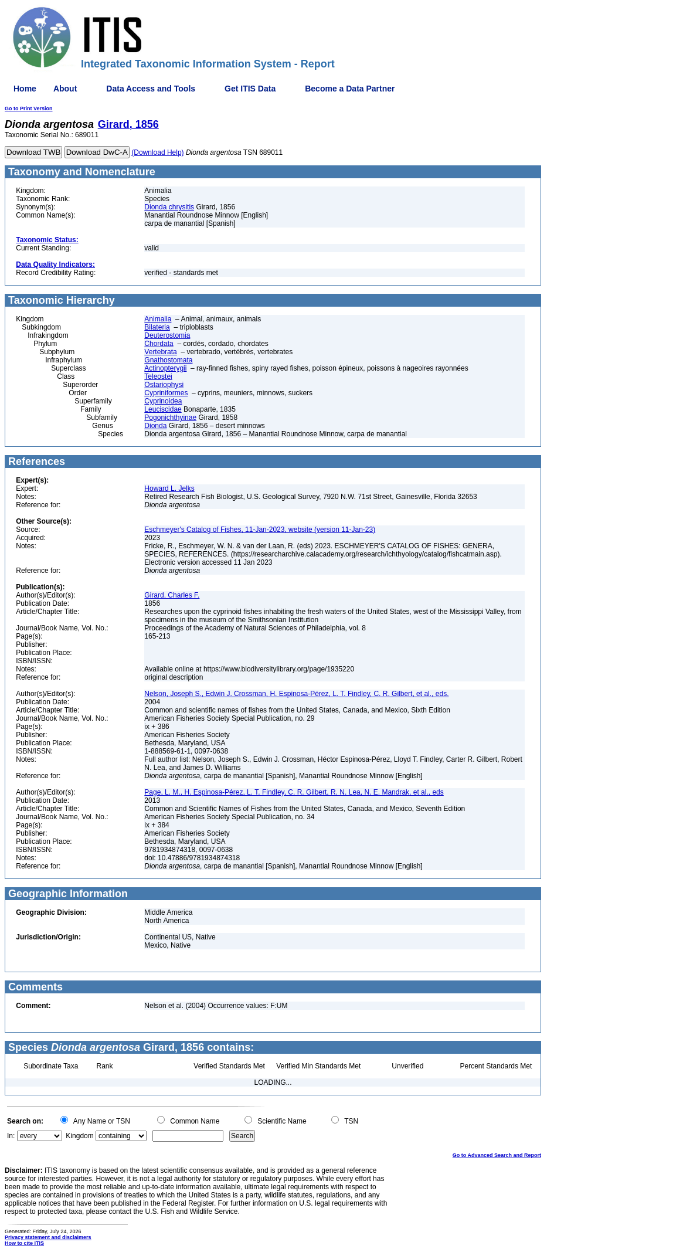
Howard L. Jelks (169, 488)
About (65, 88)
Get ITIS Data (250, 88)
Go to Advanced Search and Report (497, 1155)
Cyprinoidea (163, 401)
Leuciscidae (162, 409)
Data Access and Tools (150, 88)
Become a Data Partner (350, 88)
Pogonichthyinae (170, 417)
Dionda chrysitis (169, 207)
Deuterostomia (167, 335)
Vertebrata (160, 352)
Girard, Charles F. (171, 595)
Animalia (157, 319)
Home (24, 88)
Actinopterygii (165, 368)
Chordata (158, 344)
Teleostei (158, 376)
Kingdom (79, 1136)
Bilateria (156, 327)
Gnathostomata (168, 360)
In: (11, 1136)
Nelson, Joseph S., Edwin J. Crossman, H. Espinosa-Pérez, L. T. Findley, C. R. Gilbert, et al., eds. (296, 694)
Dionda (155, 426)
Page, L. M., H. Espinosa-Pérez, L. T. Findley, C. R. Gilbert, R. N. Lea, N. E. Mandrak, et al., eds (293, 792)
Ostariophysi (164, 385)
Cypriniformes (166, 393)
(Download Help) (157, 152)
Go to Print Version (29, 108)
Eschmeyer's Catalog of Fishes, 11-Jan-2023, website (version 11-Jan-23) (259, 529)
